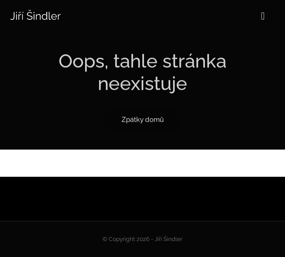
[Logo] (35, 12)
